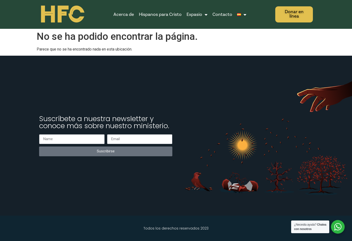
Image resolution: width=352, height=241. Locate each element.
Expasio (197, 14)
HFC (61, 15)
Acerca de (123, 14)
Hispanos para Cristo (160, 14)
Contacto (222, 14)
